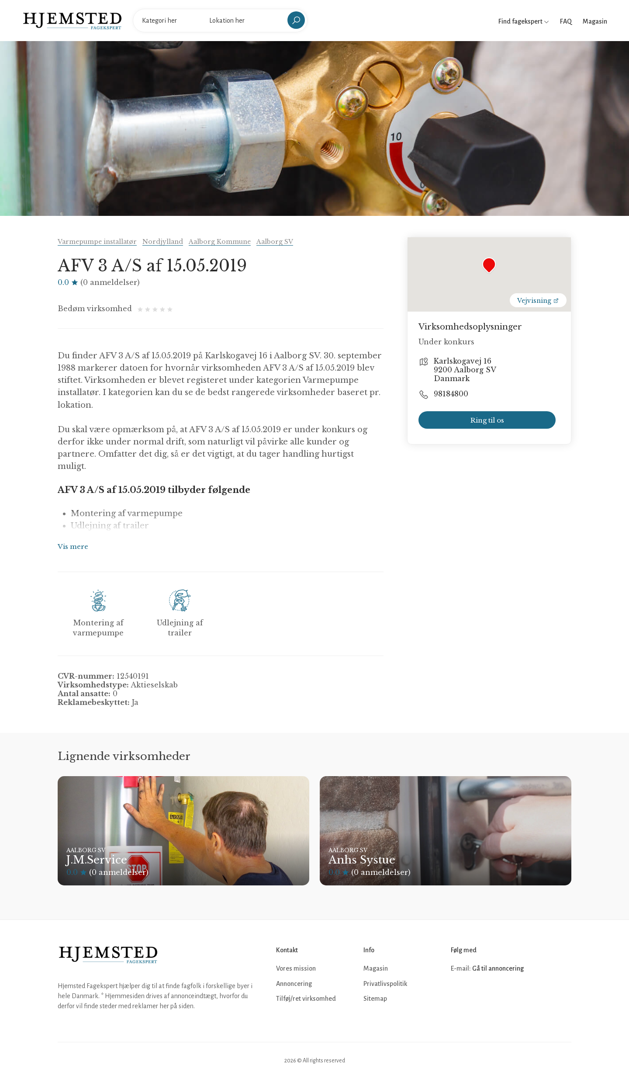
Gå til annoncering (498, 968)
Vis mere (73, 546)
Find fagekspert (523, 21)
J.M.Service (96, 859)
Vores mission (296, 968)
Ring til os (487, 420)
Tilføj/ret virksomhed (306, 998)
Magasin (595, 21)
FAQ (566, 21)
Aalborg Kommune (220, 242)
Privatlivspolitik (385, 983)
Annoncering (294, 983)
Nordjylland (162, 242)
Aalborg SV (274, 242)
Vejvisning (538, 301)
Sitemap (375, 998)
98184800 (451, 393)
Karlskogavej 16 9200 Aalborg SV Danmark (465, 370)
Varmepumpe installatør (97, 242)
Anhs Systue (361, 859)
